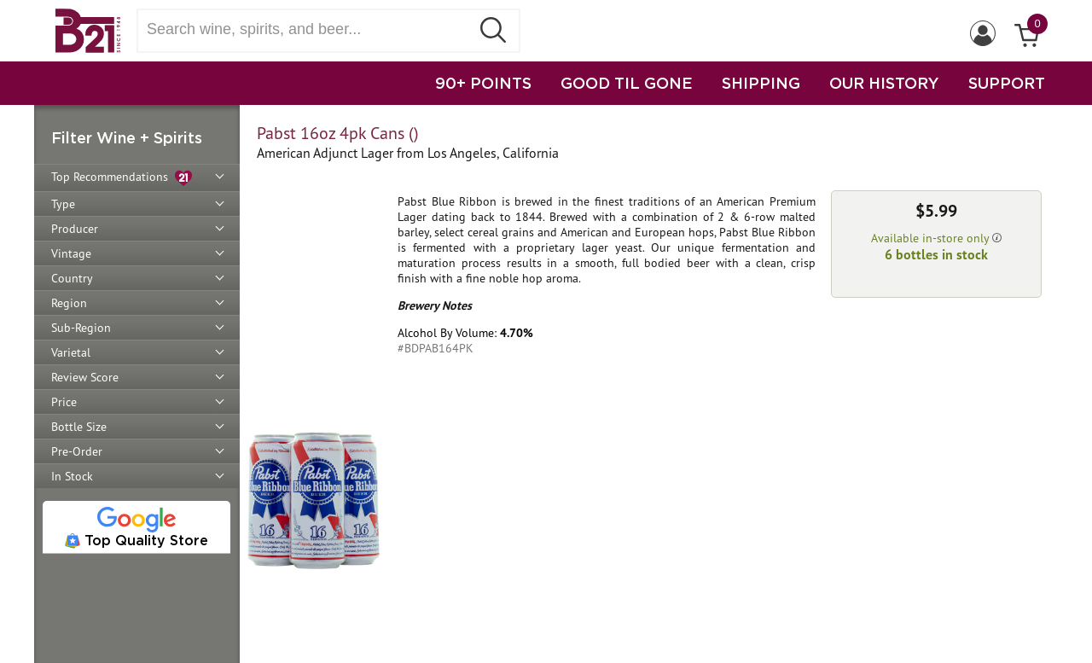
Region (69, 303)
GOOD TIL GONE (627, 82)
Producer (74, 228)
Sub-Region (81, 327)
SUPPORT (1006, 82)
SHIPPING (761, 82)
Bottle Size (79, 426)
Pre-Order (76, 451)
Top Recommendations (121, 178)
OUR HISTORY (884, 82)
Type (63, 204)
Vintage (71, 253)
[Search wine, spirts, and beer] (308, 29)
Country (72, 278)
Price (64, 402)
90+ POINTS (483, 82)
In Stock (72, 476)
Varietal (70, 352)
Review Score (85, 377)
